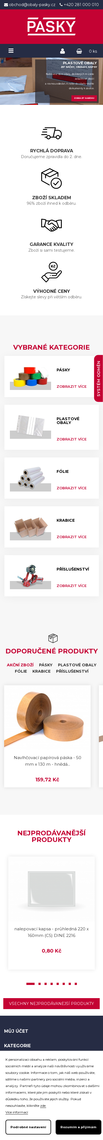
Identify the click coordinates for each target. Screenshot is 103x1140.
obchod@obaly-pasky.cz (31, 4)
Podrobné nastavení (28, 1127)
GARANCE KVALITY (51, 244)
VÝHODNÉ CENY (51, 291)
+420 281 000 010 (81, 4)
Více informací (16, 1112)
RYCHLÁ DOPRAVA (51, 150)
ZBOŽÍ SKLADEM (51, 197)
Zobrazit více (72, 386)
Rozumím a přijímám (78, 1127)
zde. (43, 1106)
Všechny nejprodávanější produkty (51, 1003)
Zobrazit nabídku (84, 98)
